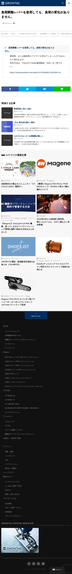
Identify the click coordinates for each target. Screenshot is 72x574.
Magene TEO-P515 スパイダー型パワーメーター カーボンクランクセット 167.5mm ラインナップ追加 (18, 302)
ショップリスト (8, 472)
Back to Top (36, 316)
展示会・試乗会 (10, 468)
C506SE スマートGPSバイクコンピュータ (20, 370)
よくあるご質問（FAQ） (14, 486)
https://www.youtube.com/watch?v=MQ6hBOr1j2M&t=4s (35, 72)
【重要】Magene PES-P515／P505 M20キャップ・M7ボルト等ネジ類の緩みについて (53, 186)
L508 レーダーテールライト (15, 382)
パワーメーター (8, 218)
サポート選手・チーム (13, 508)
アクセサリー (8, 416)
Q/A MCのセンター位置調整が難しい (28, 136)
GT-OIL (7, 426)
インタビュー (10, 456)
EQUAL (41, 260)
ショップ (17, 258)
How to (7, 490)
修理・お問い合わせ (12, 494)
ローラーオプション (12, 412)
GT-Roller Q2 (10, 396)
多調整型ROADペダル (13, 335)
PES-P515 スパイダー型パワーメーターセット (22, 357)
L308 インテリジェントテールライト (18, 378)
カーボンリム (10, 344)
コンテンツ (7, 446)
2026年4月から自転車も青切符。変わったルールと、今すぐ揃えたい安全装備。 (53, 222)
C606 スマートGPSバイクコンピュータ (19, 361)
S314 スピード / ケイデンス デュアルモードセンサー (24, 386)
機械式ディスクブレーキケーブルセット (19, 434)
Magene (51, 180)
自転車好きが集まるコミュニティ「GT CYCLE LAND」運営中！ (18, 185)
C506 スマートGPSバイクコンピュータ (19, 365)
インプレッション (11, 464)
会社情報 (8, 503)
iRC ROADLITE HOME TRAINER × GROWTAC (21, 408)
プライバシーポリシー (13, 516)
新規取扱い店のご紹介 (22, 109)
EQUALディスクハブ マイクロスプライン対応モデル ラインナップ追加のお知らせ (53, 266)
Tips (6, 460)
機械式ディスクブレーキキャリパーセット (20, 340)
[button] (36, 49)
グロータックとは (9, 498)
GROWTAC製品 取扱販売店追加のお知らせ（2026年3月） (18, 263)
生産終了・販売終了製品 (12, 438)
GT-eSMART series (12, 404)
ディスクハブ (10, 348)
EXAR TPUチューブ (12, 374)
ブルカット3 (9, 422)
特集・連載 (9, 452)
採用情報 (8, 512)
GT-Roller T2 (10, 400)
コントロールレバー (12, 331)
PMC (11, 220)
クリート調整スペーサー (14, 430)
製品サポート (8, 477)
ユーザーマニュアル (12, 482)
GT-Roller (6, 390)
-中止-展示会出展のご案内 (24, 122)
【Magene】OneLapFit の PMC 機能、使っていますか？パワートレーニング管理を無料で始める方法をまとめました (17, 227)
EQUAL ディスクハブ (52, 260)
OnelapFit (24, 218)
